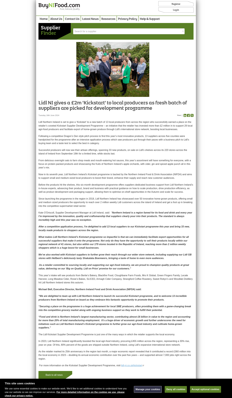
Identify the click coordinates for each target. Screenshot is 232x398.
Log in (176, 10)
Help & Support (150, 19)
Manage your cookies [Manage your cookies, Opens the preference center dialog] (148, 391)
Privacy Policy (127, 19)
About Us (56, 19)
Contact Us (72, 19)
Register (176, 4)
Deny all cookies (175, 391)
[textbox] (129, 31)
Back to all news (54, 375)
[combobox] (129, 31)
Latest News (90, 19)
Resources (108, 19)
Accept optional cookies (205, 391)
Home (44, 19)
